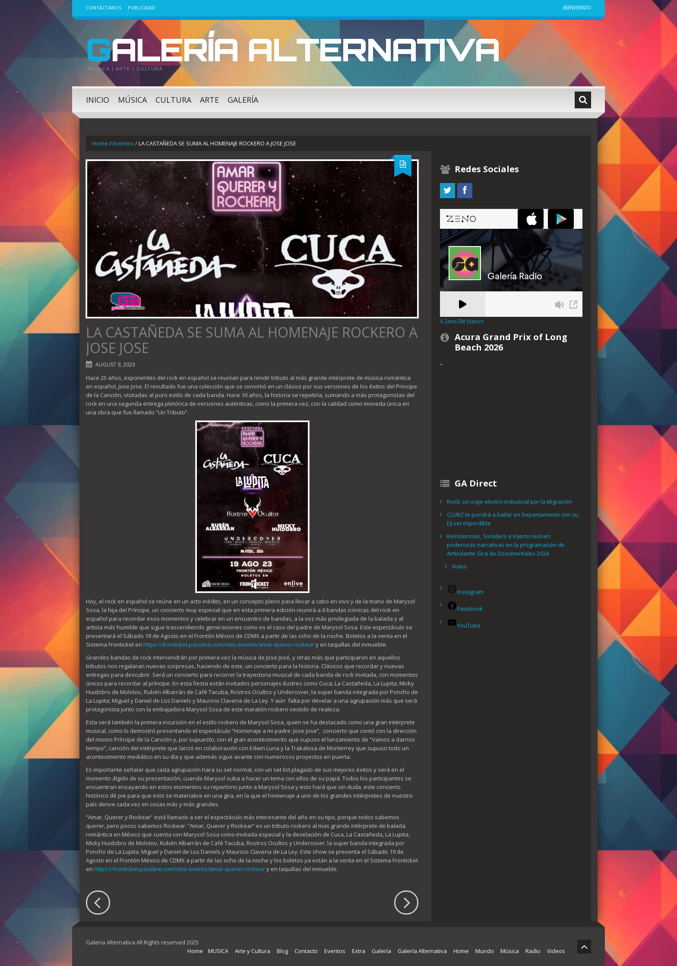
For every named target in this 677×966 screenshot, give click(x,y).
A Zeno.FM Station (462, 321)
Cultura (173, 100)
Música (132, 100)
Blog (282, 951)
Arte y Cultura (252, 951)
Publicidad (141, 7)
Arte (209, 100)
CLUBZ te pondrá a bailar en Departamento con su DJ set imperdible (513, 519)
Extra (358, 951)
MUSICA (218, 951)
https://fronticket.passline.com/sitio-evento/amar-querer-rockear (228, 644)
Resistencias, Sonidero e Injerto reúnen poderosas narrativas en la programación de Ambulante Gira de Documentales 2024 (506, 544)
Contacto (306, 951)
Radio (533, 951)
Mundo (484, 951)
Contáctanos (103, 7)
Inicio (97, 100)
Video (459, 566)
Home (100, 143)
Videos (556, 951)
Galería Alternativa (293, 49)
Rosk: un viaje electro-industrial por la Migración (509, 501)
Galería (243, 100)
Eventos (123, 143)
